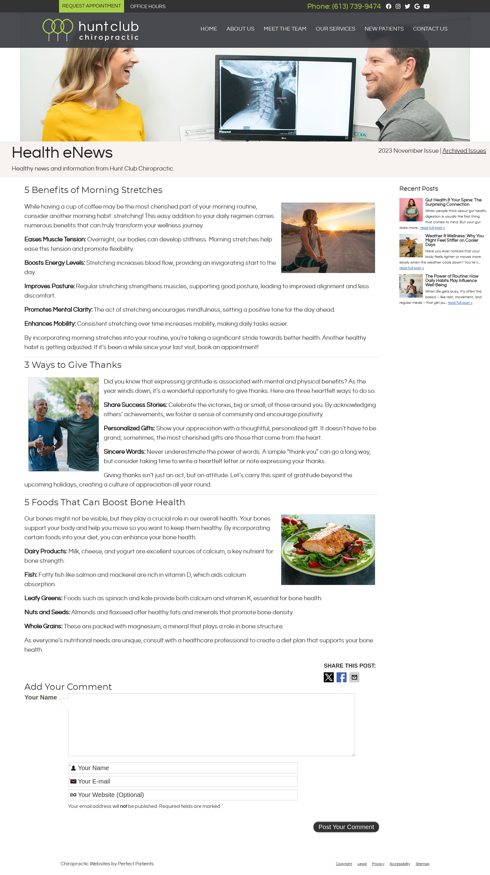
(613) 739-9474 (356, 6)
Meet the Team (285, 29)
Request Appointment (91, 6)
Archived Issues (464, 151)
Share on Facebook (342, 677)
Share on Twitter (329, 677)
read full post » (432, 228)
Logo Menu (59, 24)
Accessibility (400, 864)
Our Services (335, 29)
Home (209, 29)
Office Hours (148, 6)
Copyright (344, 864)
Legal (362, 864)
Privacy (378, 864)
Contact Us (430, 29)
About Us (240, 29)
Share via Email (355, 677)
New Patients (384, 29)
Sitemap (422, 864)
